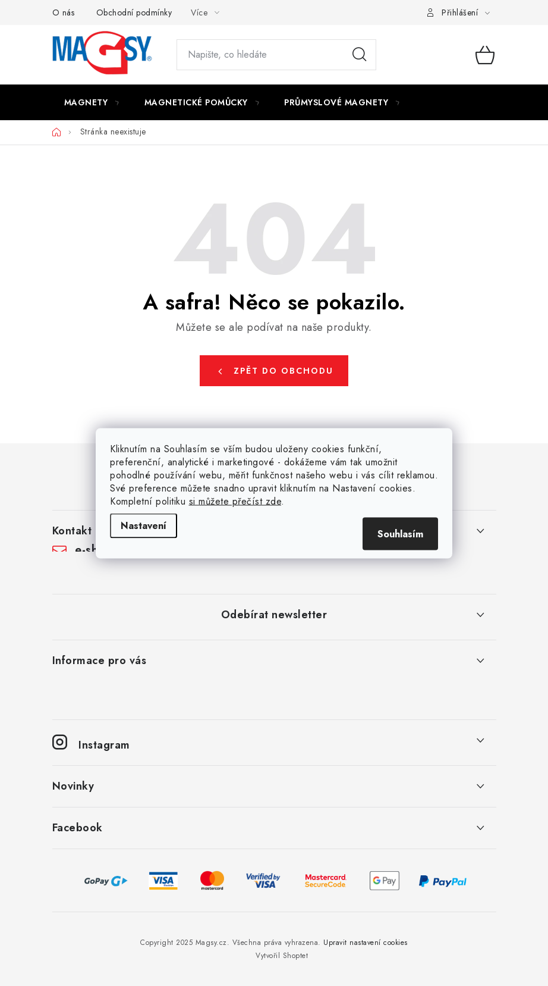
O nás (63, 12)
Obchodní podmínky (134, 12)
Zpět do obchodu (283, 371)
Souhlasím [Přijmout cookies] (400, 533)
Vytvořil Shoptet (282, 955)
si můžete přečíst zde (235, 501)
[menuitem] (92, 102)
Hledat (359, 54)
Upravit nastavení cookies (365, 942)
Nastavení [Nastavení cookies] (143, 525)
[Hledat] (276, 54)
